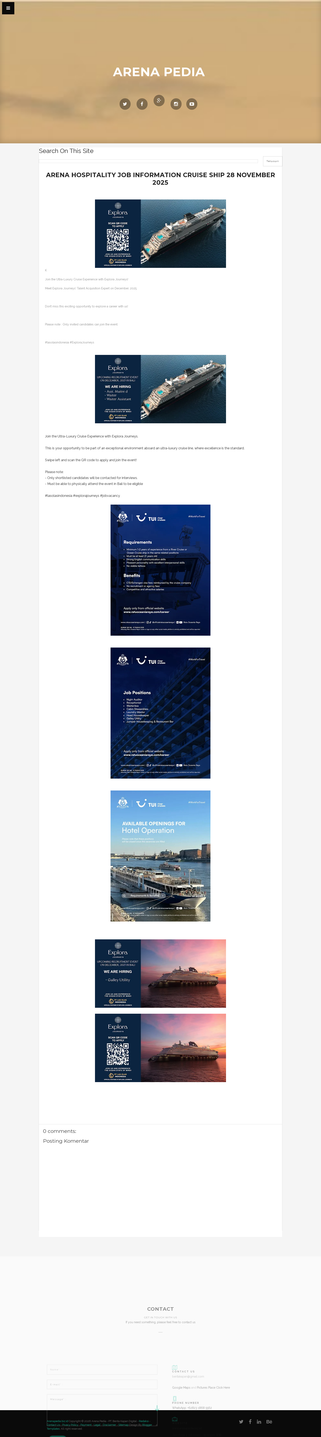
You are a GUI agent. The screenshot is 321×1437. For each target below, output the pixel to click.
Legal (97, 1424)
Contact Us (53, 1424)
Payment (86, 1424)
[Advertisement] (71, 1245)
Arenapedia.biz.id (58, 1421)
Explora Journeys (125, 436)
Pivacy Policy (70, 1424)
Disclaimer (109, 1424)
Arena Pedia (159, 71)
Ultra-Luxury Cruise (72, 436)
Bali (120, 484)
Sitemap (123, 1424)
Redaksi (144, 1421)
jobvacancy (111, 496)
